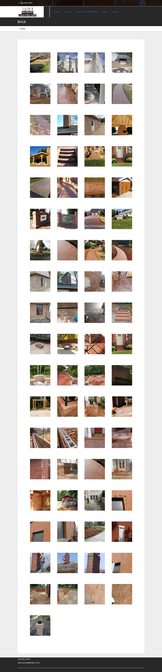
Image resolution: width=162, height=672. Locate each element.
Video (104, 11)
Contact (115, 11)
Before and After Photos (87, 11)
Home (56, 11)
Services (67, 11)
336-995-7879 (25, 3)
